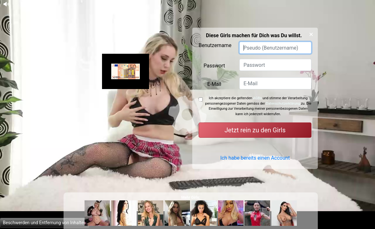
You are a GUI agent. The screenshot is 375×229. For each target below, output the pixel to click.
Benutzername (215, 45)
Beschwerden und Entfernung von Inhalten (44, 222)
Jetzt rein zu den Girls (255, 130)
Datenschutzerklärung (283, 103)
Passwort (214, 66)
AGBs (257, 98)
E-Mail (214, 84)
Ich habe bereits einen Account (255, 162)
